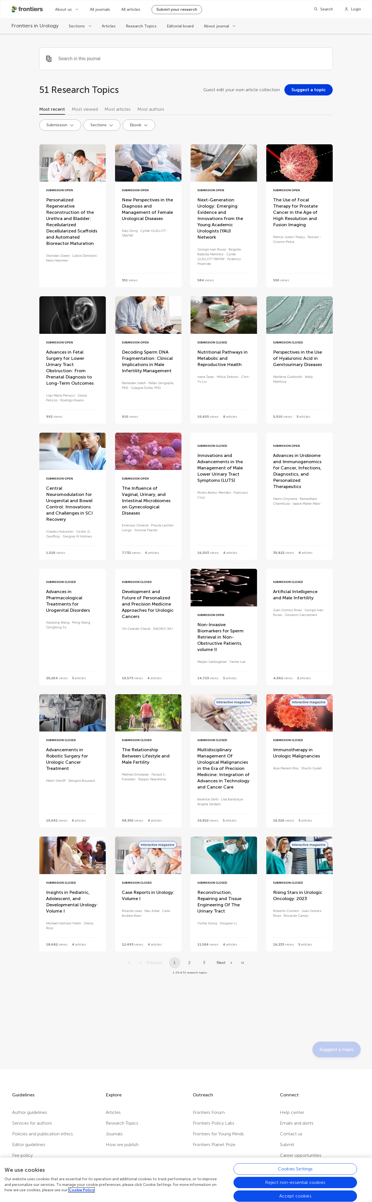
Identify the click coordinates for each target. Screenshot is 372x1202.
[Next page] (225, 962)
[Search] (323, 9)
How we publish (122, 1144)
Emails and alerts (296, 1123)
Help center (292, 1112)
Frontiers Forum (209, 1112)
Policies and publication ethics (42, 1133)
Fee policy (22, 1155)
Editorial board (180, 26)
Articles (109, 26)
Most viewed (85, 109)
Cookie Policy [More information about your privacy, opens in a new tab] (81, 1193)
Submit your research (176, 9)
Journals (114, 1133)
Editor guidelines (28, 1144)
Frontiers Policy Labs (213, 1123)
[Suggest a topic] (308, 89)
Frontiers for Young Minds (218, 1133)
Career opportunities (300, 1155)
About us (64, 9)
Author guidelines (29, 1112)
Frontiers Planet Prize (214, 1144)
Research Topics (141, 26)
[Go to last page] (242, 962)
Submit (287, 1144)
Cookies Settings (295, 1171)
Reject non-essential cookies (295, 1185)
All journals (100, 9)
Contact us (291, 1133)
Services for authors (32, 1123)
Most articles (118, 109)
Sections (77, 26)
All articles (130, 9)
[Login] (352, 9)
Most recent (52, 109)
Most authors (150, 109)
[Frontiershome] (28, 9)
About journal (217, 26)
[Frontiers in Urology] (35, 26)
